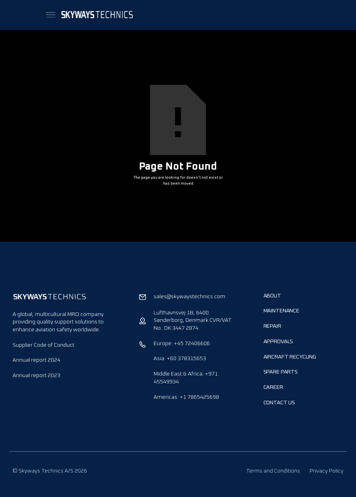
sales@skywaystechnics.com (189, 296)
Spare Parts (280, 372)
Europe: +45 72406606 (182, 343)
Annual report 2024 (36, 360)
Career (273, 387)
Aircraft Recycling (289, 357)
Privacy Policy (326, 471)
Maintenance (281, 311)
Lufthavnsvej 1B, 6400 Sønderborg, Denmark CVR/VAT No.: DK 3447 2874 (193, 320)
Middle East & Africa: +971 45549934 (186, 378)
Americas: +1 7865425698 (186, 397)
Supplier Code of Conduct (43, 345)
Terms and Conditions (273, 471)
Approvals (278, 341)
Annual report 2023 (36, 375)
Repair (272, 326)
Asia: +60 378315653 (180, 358)
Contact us (279, 402)
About (272, 296)
